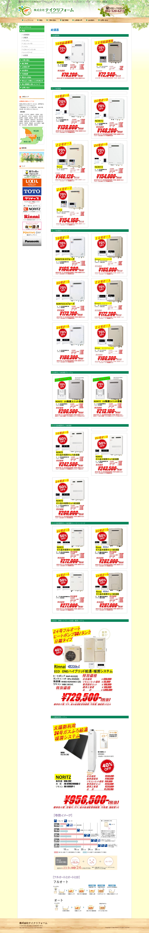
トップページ (28, 20)
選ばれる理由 (26, 77)
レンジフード (27, 52)
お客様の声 (78, 20)
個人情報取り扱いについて (31, 84)
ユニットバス (27, 43)
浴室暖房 (26, 34)
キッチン (26, 40)
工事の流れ (52, 20)
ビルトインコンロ (29, 49)
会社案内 (91, 20)
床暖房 (25, 37)
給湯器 (25, 55)
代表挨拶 (25, 74)
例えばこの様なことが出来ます (32, 81)
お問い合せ (104, 20)
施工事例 (65, 20)
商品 (40, 20)
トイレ (25, 46)
